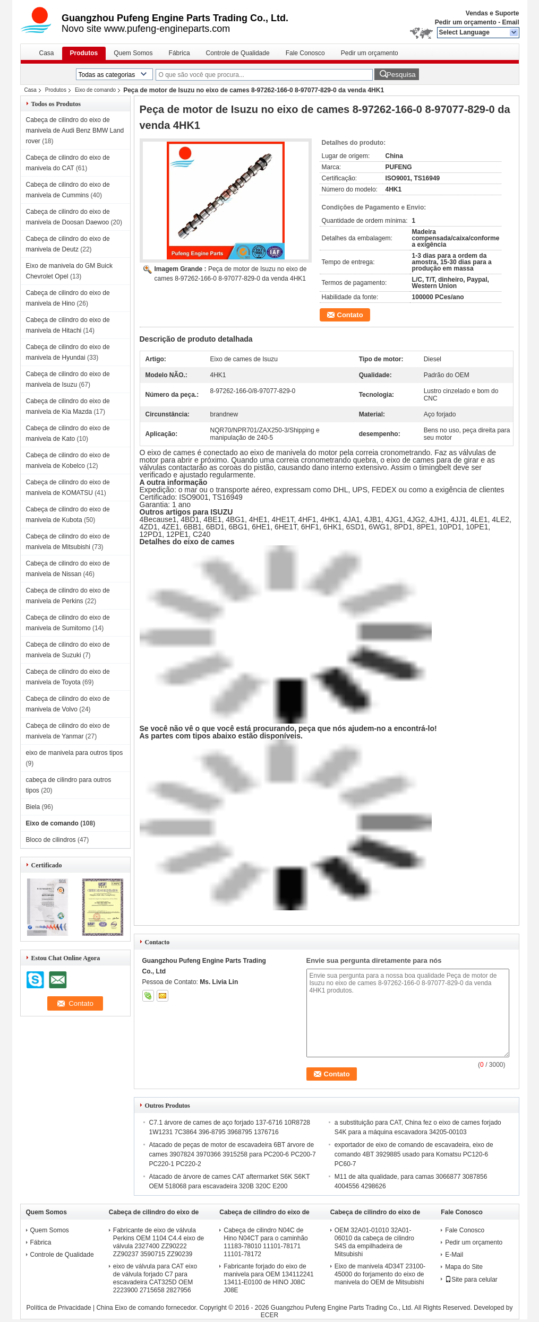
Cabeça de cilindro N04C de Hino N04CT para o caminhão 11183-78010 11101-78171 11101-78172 (266, 1242)
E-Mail (454, 1254)
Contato (350, 315)
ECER (269, 1315)
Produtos (84, 53)
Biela (33, 807)
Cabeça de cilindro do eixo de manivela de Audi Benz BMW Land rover (75, 130)
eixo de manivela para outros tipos (74, 752)
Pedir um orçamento (466, 22)
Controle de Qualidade (238, 53)
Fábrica (179, 53)
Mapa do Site (464, 1267)
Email (510, 22)
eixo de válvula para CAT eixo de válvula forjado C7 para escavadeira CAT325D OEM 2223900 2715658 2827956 (155, 1278)
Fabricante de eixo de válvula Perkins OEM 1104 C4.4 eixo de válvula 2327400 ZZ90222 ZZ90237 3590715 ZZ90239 (158, 1242)
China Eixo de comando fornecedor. (147, 1307)
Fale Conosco (305, 53)
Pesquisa (401, 75)
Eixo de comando (95, 90)
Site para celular (471, 1279)
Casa (46, 53)
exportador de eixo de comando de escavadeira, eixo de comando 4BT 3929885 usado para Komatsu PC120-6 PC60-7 (414, 1154)
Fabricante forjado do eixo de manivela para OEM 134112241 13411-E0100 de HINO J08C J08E (268, 1278)
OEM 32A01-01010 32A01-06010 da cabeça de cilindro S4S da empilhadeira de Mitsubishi (374, 1242)
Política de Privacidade (59, 1307)
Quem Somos (133, 53)
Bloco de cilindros (51, 839)
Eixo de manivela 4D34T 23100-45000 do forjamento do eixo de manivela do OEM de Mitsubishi (380, 1274)
